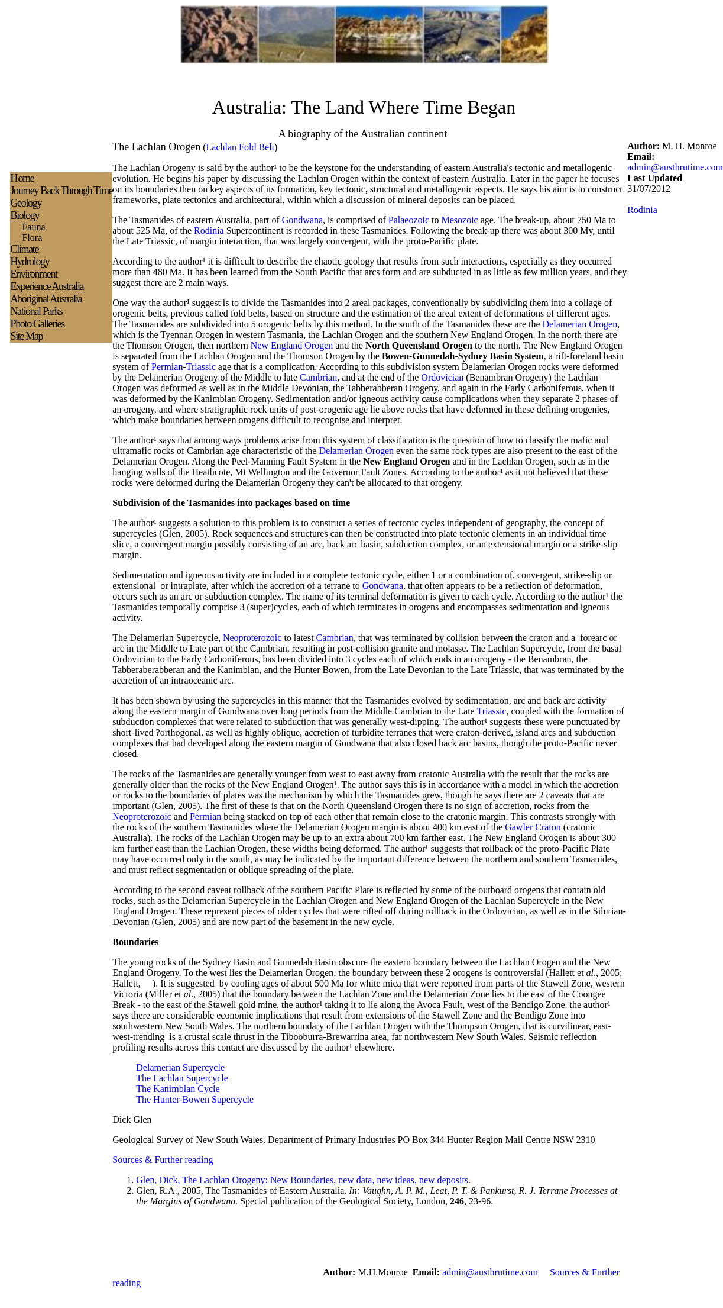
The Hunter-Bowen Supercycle (195, 1099)
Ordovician (442, 377)
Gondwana (302, 220)
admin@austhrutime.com (675, 167)
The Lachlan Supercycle (182, 1078)
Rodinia (209, 230)
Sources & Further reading (162, 1160)
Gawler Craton (533, 827)
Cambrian (318, 377)
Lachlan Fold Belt (240, 147)
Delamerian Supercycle (180, 1067)
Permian (167, 367)
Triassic (201, 367)
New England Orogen (292, 345)
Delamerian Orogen (580, 324)
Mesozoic (460, 220)
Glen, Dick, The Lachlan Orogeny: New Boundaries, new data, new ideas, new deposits (302, 1180)
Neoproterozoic (252, 638)
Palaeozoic (408, 220)
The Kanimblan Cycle (177, 1089)
